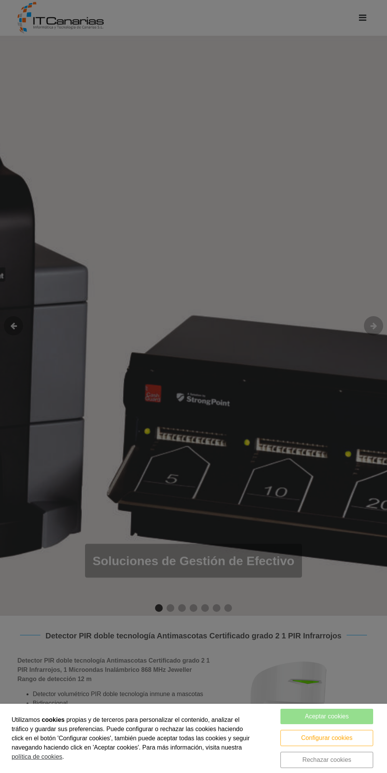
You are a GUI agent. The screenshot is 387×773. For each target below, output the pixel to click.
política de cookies (37, 756)
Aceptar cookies (327, 716)
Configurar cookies (326, 738)
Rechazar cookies (326, 759)
